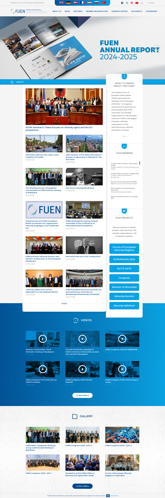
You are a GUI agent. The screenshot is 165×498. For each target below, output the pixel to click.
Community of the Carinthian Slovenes (125, 198)
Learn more (114, 496)
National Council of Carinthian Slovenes (125, 182)
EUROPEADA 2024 (124, 259)
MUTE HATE (124, 268)
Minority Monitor (124, 296)
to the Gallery (82, 486)
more (64, 303)
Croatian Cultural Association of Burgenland (125, 175)
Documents (136, 11)
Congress (124, 277)
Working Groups (119, 11)
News (67, 11)
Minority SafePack (124, 305)
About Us (56, 11)
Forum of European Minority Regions (124, 248)
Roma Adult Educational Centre (125, 190)
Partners (77, 11)
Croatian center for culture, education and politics (125, 166)
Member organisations (97, 11)
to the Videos (82, 395)
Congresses (151, 11)
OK (108, 496)
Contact (151, 3)
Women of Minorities (124, 287)
